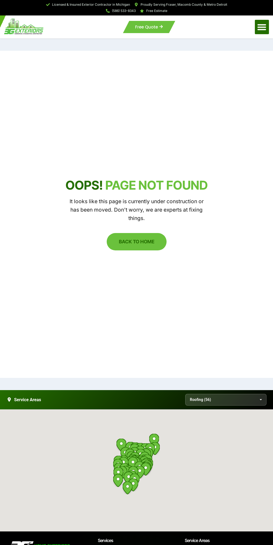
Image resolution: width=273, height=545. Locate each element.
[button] (262, 27)
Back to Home (136, 241)
